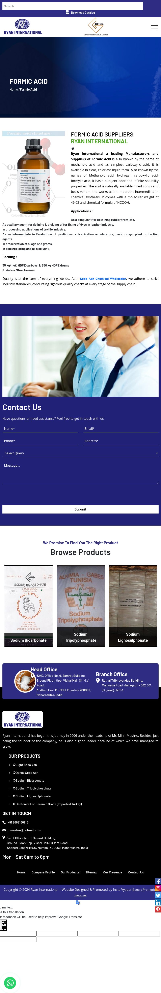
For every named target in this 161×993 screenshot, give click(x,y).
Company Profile (43, 872)
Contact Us (136, 872)
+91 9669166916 (15, 822)
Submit (80, 509)
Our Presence (112, 872)
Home (21, 872)
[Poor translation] (4, 925)
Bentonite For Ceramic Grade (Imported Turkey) (47, 804)
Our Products (70, 872)
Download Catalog (80, 12)
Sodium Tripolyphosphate (32, 788)
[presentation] (33, 497)
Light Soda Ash (24, 765)
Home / (15, 89)
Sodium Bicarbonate (28, 780)
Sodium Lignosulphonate (31, 796)
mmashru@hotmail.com (21, 830)
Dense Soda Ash (25, 772)
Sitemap (91, 872)
